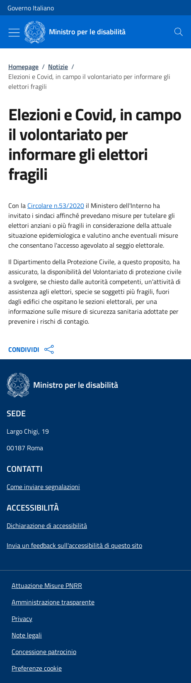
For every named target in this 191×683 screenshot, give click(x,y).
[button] (37, 668)
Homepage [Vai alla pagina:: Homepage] (23, 67)
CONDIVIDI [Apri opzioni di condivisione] (32, 349)
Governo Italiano (30, 8)
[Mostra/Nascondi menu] (14, 32)
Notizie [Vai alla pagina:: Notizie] (58, 67)
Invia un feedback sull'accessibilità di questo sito (74, 545)
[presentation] (179, 32)
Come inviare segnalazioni (43, 487)
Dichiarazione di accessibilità (47, 525)
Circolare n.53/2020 (55, 205)
